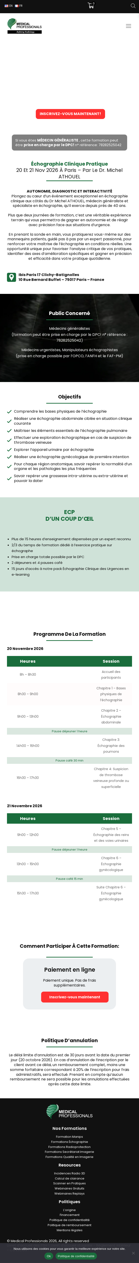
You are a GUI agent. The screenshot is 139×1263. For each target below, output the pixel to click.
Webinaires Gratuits (69, 1188)
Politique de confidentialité (70, 1220)
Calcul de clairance (69, 1178)
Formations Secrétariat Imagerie (69, 1152)
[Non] (133, 1253)
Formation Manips (69, 1137)
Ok (49, 1256)
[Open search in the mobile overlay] (133, 5)
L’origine (69, 1210)
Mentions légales (70, 1230)
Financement (69, 1215)
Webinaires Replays (69, 1194)
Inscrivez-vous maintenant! (69, 114)
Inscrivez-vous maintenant (69, 997)
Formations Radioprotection (69, 1147)
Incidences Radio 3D (69, 1173)
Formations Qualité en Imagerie (69, 1157)
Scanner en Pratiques (69, 1184)
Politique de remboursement (69, 1225)
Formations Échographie (69, 1142)
